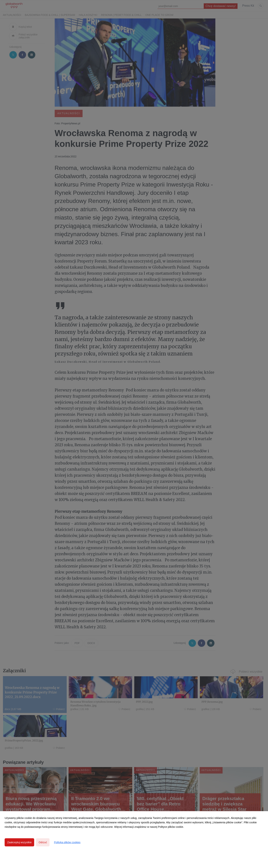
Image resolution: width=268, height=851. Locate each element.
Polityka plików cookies (67, 842)
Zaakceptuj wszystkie (19, 842)
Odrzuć (43, 842)
